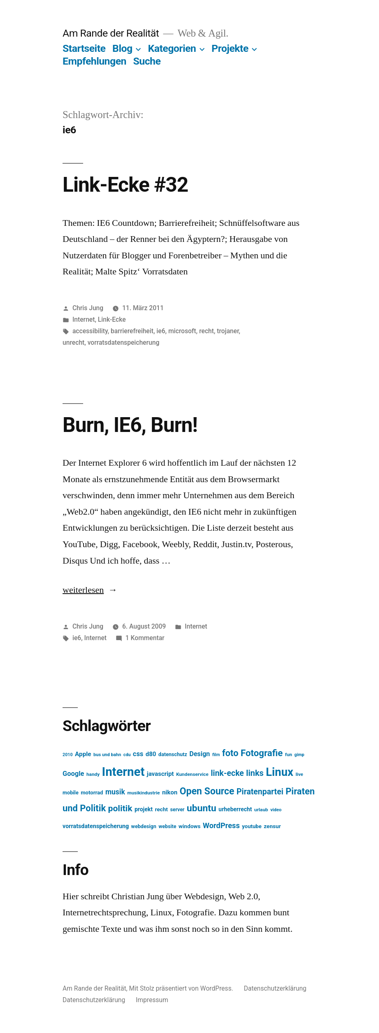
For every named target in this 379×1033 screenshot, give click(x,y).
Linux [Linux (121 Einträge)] (279, 772)
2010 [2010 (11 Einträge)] (67, 754)
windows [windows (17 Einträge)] (190, 826)
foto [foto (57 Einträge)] (230, 753)
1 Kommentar (145, 638)
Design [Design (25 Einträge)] (199, 754)
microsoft (182, 331)
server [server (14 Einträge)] (177, 809)
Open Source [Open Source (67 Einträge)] (207, 791)
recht (206, 331)
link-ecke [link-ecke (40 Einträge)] (227, 773)
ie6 (160, 331)
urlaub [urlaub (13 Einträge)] (261, 809)
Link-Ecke (112, 319)
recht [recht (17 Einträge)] (161, 809)
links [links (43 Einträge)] (255, 773)
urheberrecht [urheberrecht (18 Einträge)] (235, 809)
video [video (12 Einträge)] (275, 809)
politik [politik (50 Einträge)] (120, 808)
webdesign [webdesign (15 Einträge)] (143, 826)
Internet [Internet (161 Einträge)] (123, 772)
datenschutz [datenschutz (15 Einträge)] (172, 754)
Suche (147, 61)
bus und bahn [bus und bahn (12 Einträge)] (107, 754)
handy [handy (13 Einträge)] (93, 774)
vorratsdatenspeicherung (124, 342)
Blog (122, 48)
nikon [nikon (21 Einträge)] (169, 792)
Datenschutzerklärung (275, 988)
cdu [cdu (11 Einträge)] (127, 754)
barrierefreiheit (132, 331)
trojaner (228, 331)
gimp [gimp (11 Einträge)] (299, 754)
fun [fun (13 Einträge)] (288, 754)
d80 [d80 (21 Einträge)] (151, 754)
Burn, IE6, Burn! (130, 425)
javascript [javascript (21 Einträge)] (160, 774)
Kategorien (172, 48)
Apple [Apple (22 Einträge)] (83, 754)
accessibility (90, 331)
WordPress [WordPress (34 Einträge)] (221, 825)
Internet (83, 319)
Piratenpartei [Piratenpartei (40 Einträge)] (260, 791)
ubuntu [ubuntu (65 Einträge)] (201, 808)
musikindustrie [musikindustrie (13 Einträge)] (143, 793)
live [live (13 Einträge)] (299, 774)
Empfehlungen (94, 61)
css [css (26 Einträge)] (138, 754)
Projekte (230, 48)
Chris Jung (87, 308)
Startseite (84, 48)
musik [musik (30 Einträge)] (115, 792)
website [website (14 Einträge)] (167, 826)
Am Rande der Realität (111, 33)
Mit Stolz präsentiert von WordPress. (182, 988)
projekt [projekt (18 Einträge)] (144, 809)
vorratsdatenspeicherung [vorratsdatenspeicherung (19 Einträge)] (96, 826)
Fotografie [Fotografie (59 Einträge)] (262, 752)
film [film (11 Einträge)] (216, 754)
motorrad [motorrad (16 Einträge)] (92, 792)
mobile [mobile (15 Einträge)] (71, 792)
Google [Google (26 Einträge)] (73, 774)
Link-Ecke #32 (125, 185)
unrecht (73, 342)
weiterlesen (83, 590)
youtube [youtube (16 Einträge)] (252, 826)
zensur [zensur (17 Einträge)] (272, 826)
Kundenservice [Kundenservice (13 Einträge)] (192, 774)
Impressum (152, 1000)
